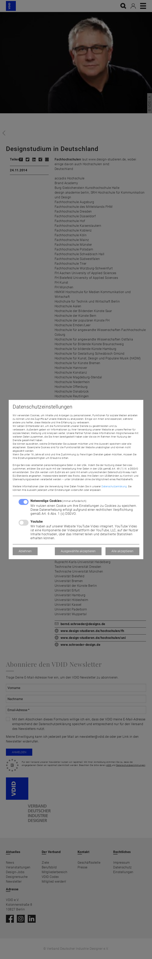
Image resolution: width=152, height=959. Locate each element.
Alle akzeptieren (122, 551)
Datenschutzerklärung (114, 486)
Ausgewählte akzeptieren (78, 551)
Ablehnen (25, 551)
